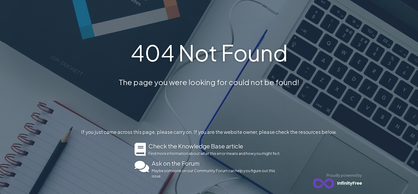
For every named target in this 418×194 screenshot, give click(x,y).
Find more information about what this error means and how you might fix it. (216, 149)
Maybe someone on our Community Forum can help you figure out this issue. (218, 169)
